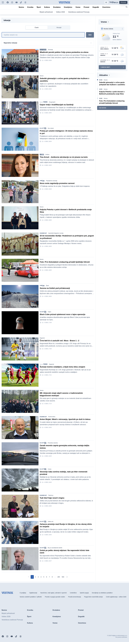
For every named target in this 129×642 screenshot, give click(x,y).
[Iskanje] (43, 35)
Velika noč (50, 521)
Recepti (59, 27)
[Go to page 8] (52, 577)
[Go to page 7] (49, 577)
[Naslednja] (67, 577)
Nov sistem (51, 128)
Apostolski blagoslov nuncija (55, 233)
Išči (90, 35)
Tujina (49, 312)
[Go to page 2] (35, 577)
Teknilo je (50, 495)
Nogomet (42, 338)
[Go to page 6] (46, 577)
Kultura (47, 154)
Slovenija (50, 49)
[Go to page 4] (41, 577)
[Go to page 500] (63, 577)
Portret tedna (51, 416)
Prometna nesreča (53, 443)
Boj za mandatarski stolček (55, 547)
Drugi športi (52, 102)
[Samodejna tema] (106, 2)
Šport (47, 285)
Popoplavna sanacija (51, 180)
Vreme (49, 469)
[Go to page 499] (59, 577)
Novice (41, 76)
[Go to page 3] (38, 577)
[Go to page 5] (44, 577)
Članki (37, 27)
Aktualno (103, 75)
